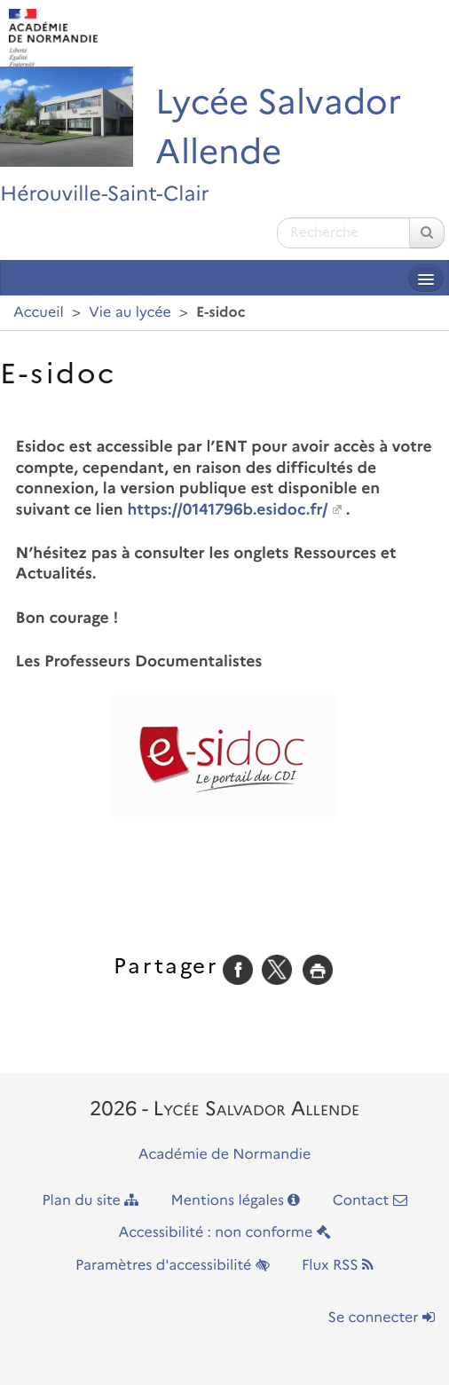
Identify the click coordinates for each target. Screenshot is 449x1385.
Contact (370, 1200)
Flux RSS (338, 1265)
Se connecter (381, 1318)
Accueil (38, 312)
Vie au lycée (130, 312)
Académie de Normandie (224, 1154)
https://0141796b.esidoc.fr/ (227, 509)
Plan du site (90, 1200)
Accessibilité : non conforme (224, 1232)
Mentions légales (236, 1200)
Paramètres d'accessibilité (172, 1265)
